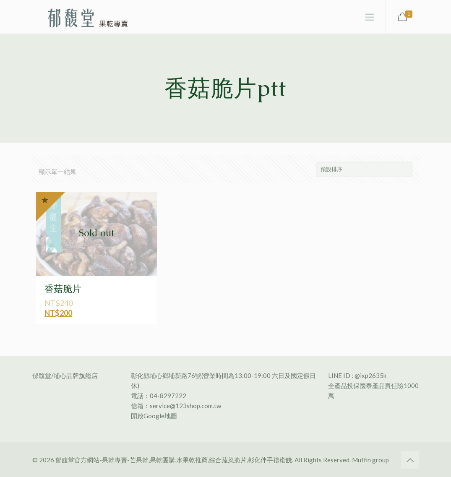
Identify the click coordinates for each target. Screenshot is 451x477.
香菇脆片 (62, 289)
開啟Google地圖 (154, 416)
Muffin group (370, 460)
